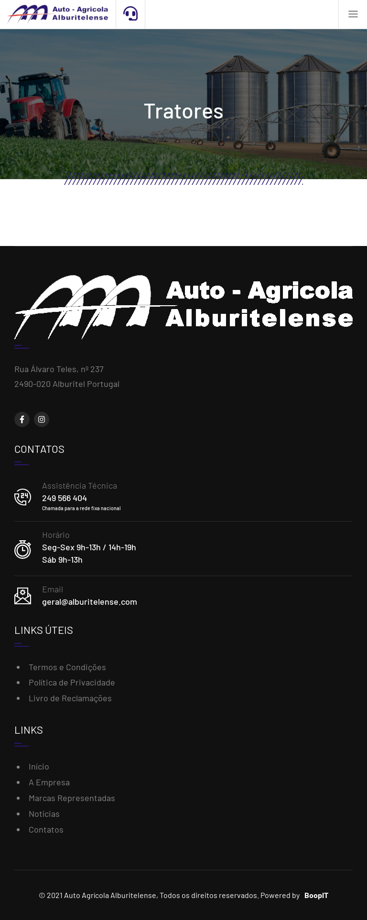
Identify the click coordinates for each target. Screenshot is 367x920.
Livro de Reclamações (70, 698)
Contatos (46, 829)
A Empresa (49, 782)
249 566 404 (64, 497)
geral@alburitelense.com (89, 601)
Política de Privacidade (72, 682)
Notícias (44, 813)
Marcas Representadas (72, 797)
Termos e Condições (67, 667)
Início (39, 766)
